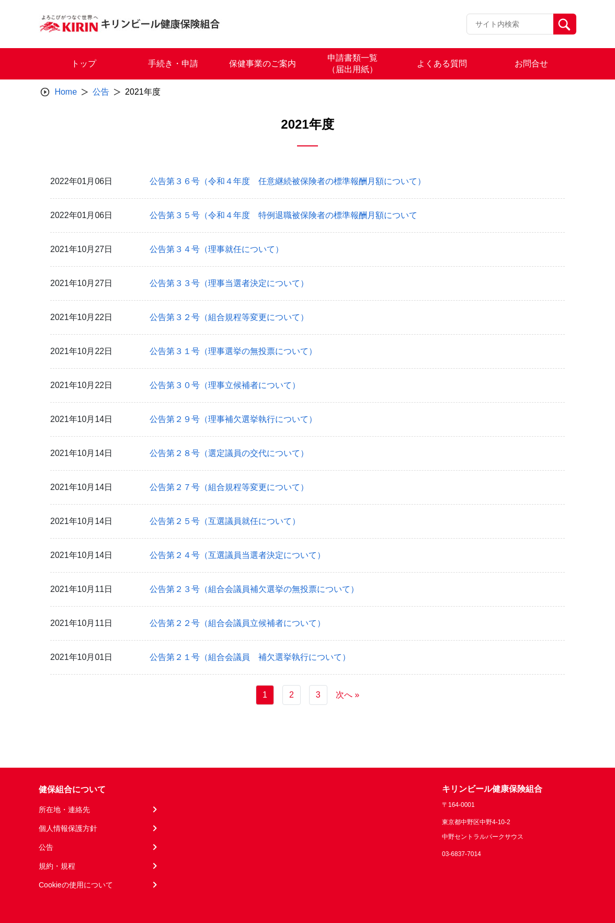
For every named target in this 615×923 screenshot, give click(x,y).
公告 (101, 91)
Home (65, 91)
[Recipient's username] (510, 24)
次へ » (347, 694)
